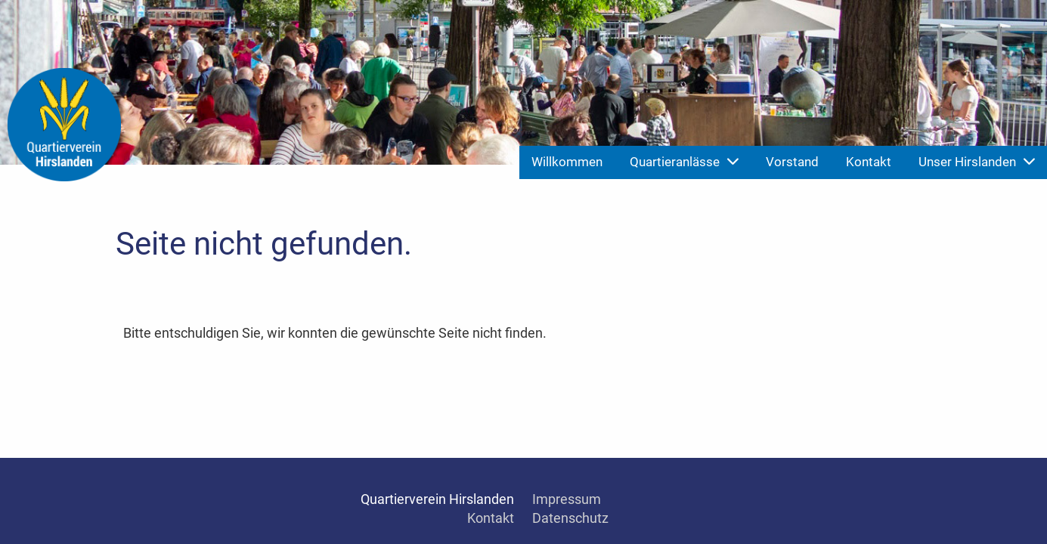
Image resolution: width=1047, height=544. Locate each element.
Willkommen (566, 161)
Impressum (566, 499)
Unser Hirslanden (976, 161)
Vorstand (792, 161)
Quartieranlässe (684, 161)
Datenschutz (570, 518)
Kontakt (868, 161)
